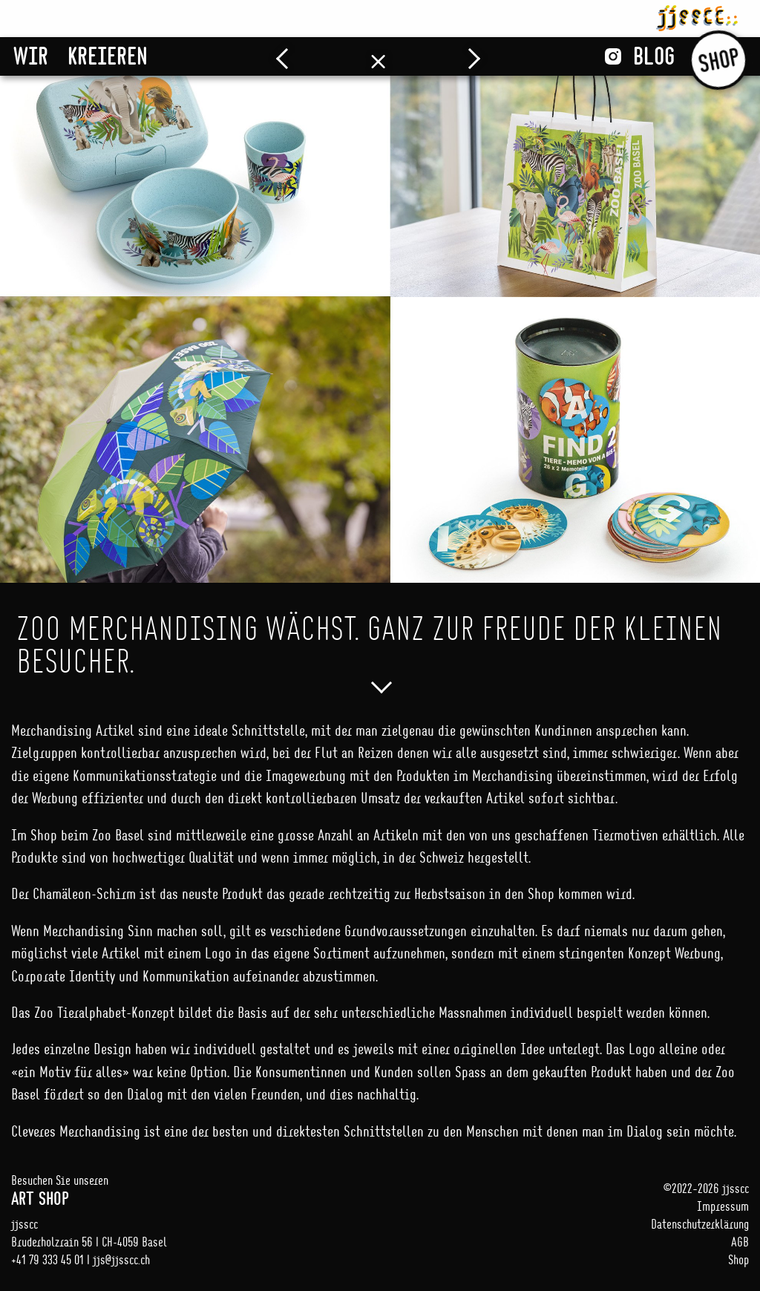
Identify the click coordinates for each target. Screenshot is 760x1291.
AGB (740, 1241)
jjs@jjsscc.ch (121, 1259)
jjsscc (697, 15)
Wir (30, 56)
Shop (718, 60)
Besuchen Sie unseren (195, 1190)
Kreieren (108, 56)
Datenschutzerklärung (700, 1224)
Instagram (613, 56)
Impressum (723, 1206)
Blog (654, 56)
